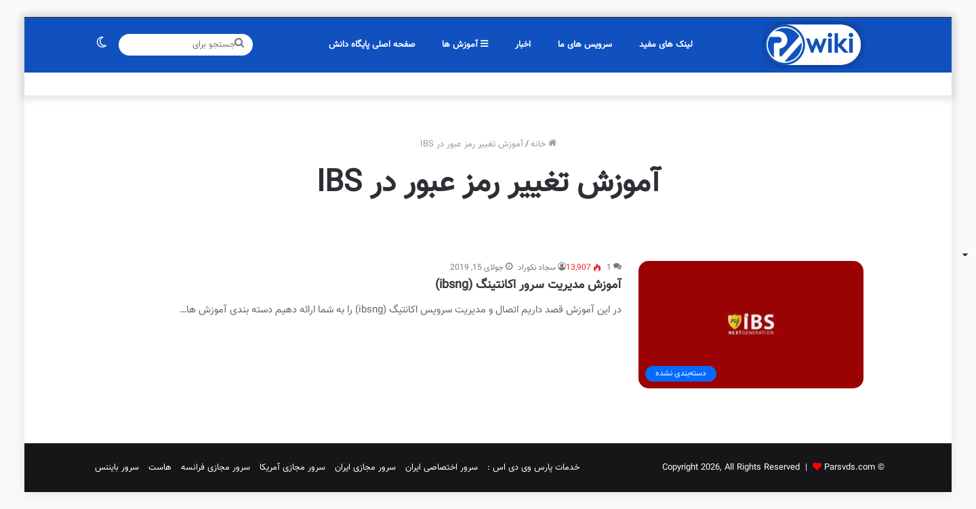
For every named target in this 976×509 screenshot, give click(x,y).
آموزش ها (465, 45)
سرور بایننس (117, 467)
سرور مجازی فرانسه (215, 467)
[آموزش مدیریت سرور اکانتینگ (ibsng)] (750, 324)
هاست (159, 467)
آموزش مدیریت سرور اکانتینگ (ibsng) (528, 285)
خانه (543, 144)
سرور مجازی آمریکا (292, 467)
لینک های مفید (666, 45)
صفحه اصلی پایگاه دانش (372, 45)
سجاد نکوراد (537, 268)
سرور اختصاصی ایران (441, 467)
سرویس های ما (585, 45)
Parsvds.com (849, 467)
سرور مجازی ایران (365, 467)
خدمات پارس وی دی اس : (533, 467)
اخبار (523, 45)
